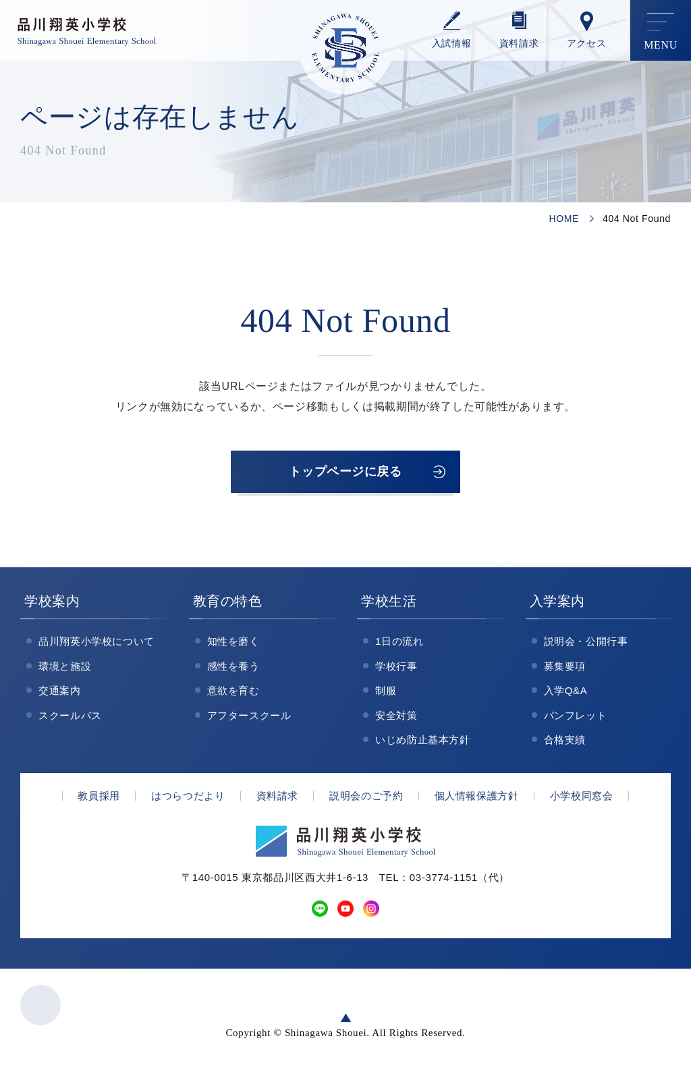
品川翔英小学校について (96, 646)
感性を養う (233, 671)
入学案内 (558, 605)
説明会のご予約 (366, 800)
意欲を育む (233, 695)
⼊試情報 (452, 43)
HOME (564, 218)
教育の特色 (227, 605)
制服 (385, 695)
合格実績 (565, 744)
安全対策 (396, 720)
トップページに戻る (345, 474)
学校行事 (396, 671)
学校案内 (52, 605)
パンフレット (575, 720)
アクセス (587, 43)
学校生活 (389, 605)
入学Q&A (566, 695)
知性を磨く (233, 646)
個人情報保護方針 (477, 800)
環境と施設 (64, 671)
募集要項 (565, 671)
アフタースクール (249, 720)
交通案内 (59, 695)
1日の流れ (399, 646)
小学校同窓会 (581, 800)
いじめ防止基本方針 (422, 744)
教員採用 (99, 800)
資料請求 (519, 43)
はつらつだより (188, 800)
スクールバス (70, 720)
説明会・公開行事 (586, 646)
